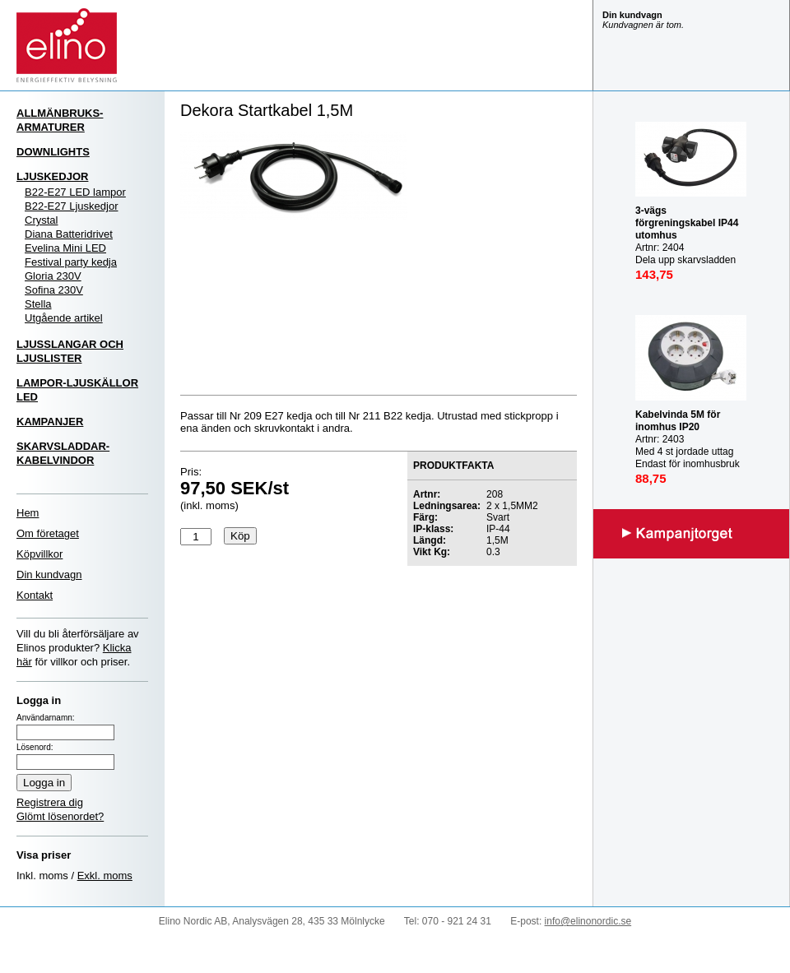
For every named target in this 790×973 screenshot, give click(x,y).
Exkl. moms (104, 875)
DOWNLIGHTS (53, 152)
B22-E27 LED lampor (75, 192)
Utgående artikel (64, 318)
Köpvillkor (39, 554)
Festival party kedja (71, 262)
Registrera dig (49, 802)
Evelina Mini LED (65, 248)
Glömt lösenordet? (60, 816)
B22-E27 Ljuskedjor (71, 206)
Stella (38, 304)
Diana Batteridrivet (69, 234)
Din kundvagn (49, 574)
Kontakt (34, 595)
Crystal (41, 220)
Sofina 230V (54, 290)
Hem (27, 513)
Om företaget (47, 533)
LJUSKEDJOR (52, 176)
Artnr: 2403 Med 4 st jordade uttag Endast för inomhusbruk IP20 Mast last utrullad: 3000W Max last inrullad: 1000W (689, 458)
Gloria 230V (53, 276)
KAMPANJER (49, 421)
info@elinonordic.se (588, 921)
